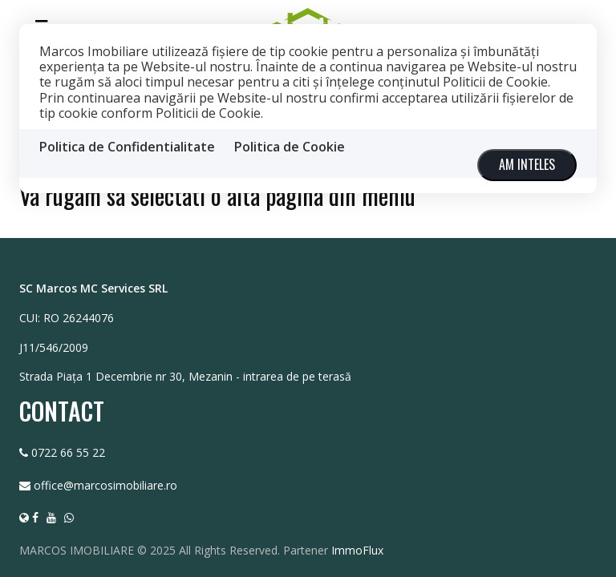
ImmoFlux (357, 549)
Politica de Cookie (289, 146)
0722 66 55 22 (68, 451)
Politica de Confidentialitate (127, 146)
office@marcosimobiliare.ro (105, 484)
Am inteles (527, 164)
